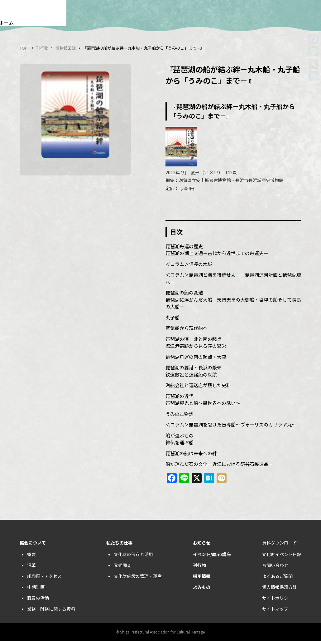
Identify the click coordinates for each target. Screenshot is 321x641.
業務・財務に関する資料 (51, 609)
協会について (33, 543)
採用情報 (201, 576)
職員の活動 (38, 598)
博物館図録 (65, 48)
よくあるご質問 (277, 576)
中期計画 (36, 587)
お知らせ (201, 543)
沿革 (31, 565)
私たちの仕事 (119, 543)
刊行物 (42, 48)
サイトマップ (275, 609)
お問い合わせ (275, 565)
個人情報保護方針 (279, 587)
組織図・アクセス (44, 576)
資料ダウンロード (279, 543)
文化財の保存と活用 (133, 554)
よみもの (201, 587)
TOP (23, 48)
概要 (31, 554)
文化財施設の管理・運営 (138, 576)
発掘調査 (122, 565)
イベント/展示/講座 (212, 554)
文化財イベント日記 (281, 554)
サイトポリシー (277, 598)
